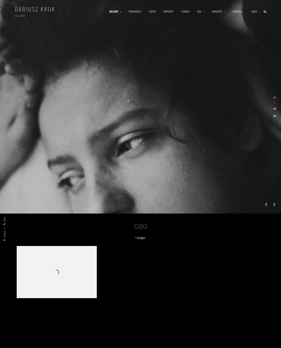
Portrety (168, 11)
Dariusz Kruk (35, 9)
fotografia (135, 11)
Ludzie (152, 11)
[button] (274, 61)
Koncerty (219, 11)
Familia (185, 11)
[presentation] (266, 127)
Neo (201, 11)
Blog (254, 11)
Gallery (115, 11)
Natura (239, 11)
